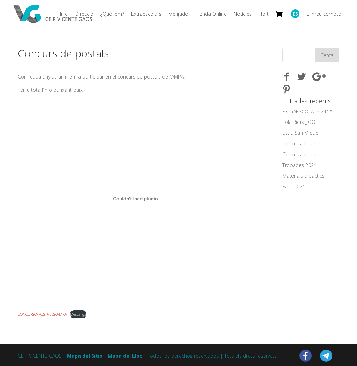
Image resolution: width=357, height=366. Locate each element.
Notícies (243, 14)
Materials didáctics (303, 175)
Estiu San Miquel (300, 132)
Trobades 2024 (299, 165)
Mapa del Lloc (125, 355)
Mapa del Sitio (84, 355)
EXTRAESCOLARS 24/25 (308, 111)
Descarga (78, 314)
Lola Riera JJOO (299, 122)
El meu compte (323, 14)
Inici (64, 14)
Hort (264, 14)
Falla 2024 (293, 186)
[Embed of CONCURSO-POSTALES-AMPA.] (136, 199)
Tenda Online (212, 14)
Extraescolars (146, 14)
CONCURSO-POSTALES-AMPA (42, 314)
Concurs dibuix (299, 143)
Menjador (179, 14)
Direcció (84, 14)
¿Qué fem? (112, 14)
